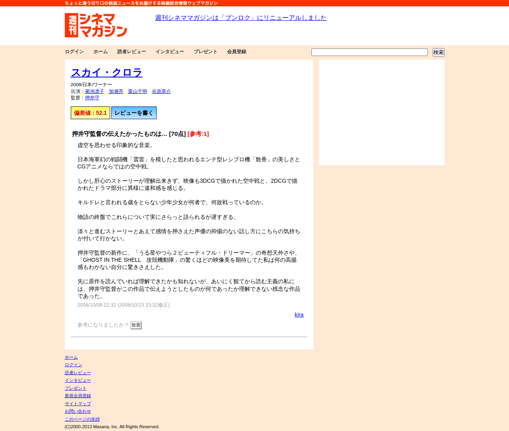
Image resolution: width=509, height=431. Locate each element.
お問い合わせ (78, 411)
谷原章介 (161, 91)
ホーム (100, 51)
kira (299, 314)
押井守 (92, 98)
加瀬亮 (116, 91)
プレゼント (206, 51)
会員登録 (236, 51)
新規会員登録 (78, 395)
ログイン (74, 51)
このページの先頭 (82, 419)
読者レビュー (131, 51)
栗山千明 (137, 91)
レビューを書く (134, 113)
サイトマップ (78, 403)
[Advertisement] (381, 112)
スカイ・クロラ (107, 72)
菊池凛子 (94, 91)
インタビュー (169, 51)
